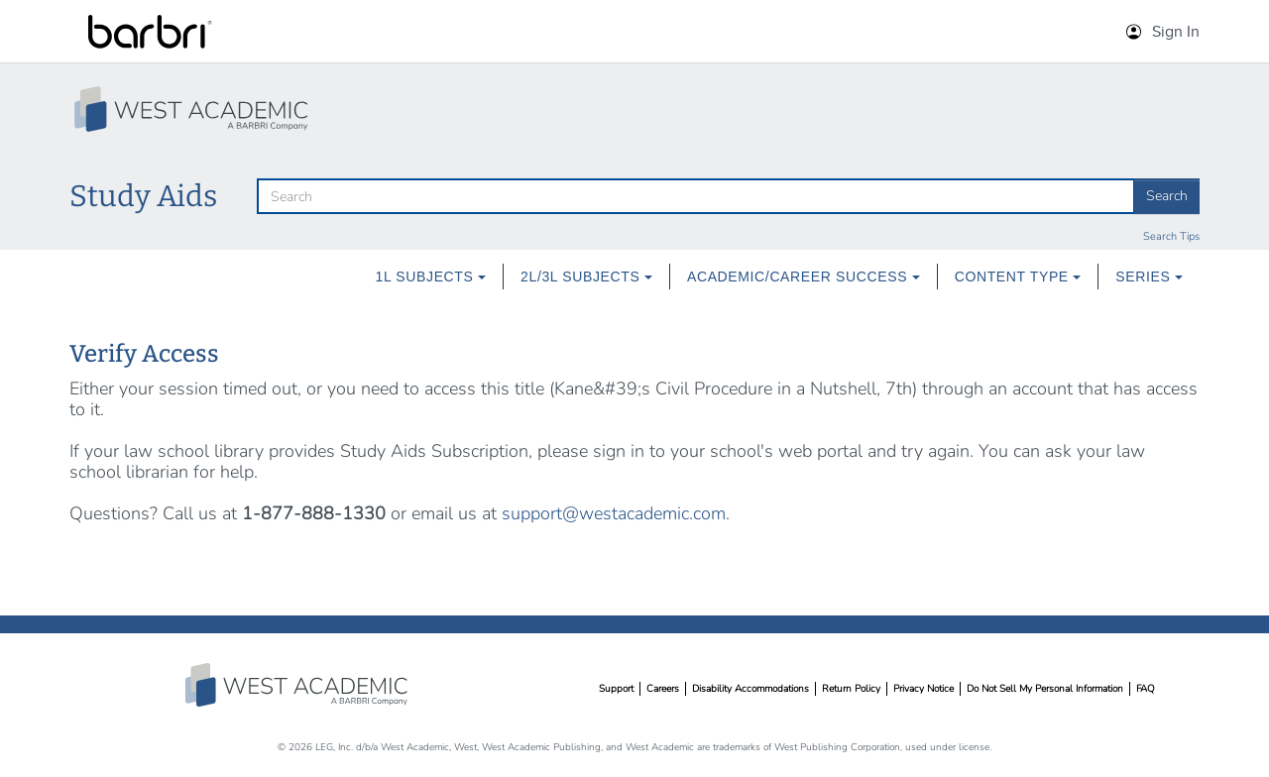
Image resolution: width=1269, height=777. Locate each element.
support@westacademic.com (614, 513)
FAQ (1145, 689)
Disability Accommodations (750, 689)
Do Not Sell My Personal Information (1045, 689)
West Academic (298, 685)
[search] (696, 196)
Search (1167, 195)
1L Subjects (431, 276)
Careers (662, 689)
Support (616, 689)
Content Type (1018, 276)
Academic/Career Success (803, 276)
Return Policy (851, 689)
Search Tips (1171, 236)
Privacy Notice (923, 689)
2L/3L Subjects (586, 276)
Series (1149, 276)
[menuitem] (431, 276)
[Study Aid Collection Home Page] (193, 109)
